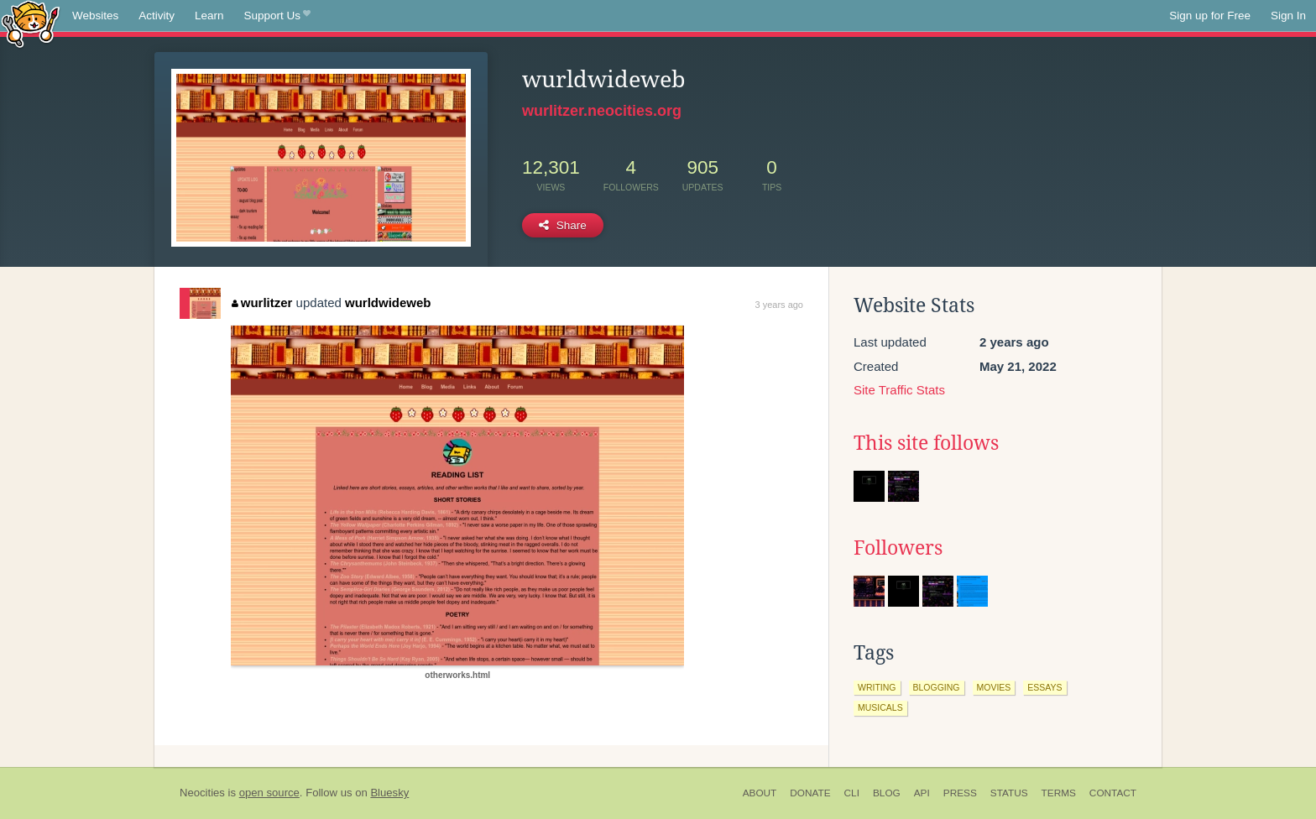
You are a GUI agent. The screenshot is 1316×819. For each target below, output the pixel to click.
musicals (880, 707)
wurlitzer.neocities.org (602, 110)
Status (1009, 793)
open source (269, 792)
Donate (810, 793)
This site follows (926, 443)
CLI (851, 793)
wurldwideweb (388, 302)
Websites (95, 15)
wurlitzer (262, 302)
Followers (898, 548)
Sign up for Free (1210, 15)
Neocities (202, 792)
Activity (156, 15)
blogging (936, 687)
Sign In (1288, 15)
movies (994, 687)
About (760, 793)
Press (960, 793)
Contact (1112, 793)
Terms (1059, 793)
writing (877, 687)
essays (1044, 687)
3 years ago (779, 305)
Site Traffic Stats (899, 390)
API (922, 793)
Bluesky (389, 792)
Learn (209, 15)
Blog (887, 793)
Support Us (277, 16)
